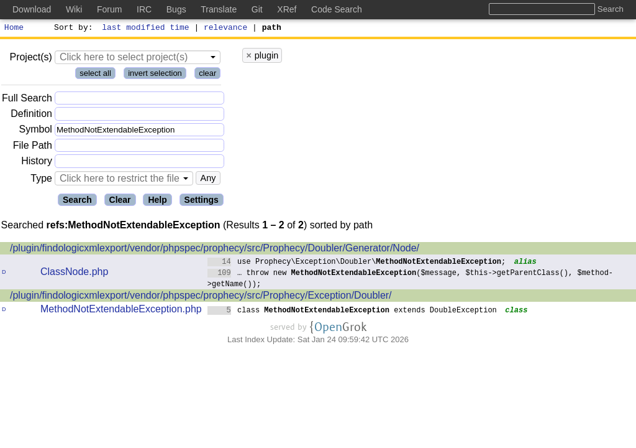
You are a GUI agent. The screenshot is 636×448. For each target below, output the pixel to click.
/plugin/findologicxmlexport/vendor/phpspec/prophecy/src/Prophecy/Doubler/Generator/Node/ (214, 250)
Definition (31, 115)
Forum (109, 9)
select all (95, 75)
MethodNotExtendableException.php (121, 311)
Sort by (72, 28)
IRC (144, 9)
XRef (286, 9)
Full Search (27, 100)
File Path (32, 147)
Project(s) (30, 59)
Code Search (336, 9)
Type (41, 180)
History (36, 162)
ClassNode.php (74, 273)
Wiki (74, 9)
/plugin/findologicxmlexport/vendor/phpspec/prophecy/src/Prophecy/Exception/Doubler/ (201, 297)
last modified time (145, 28)
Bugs (176, 9)
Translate (219, 9)
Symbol (35, 131)
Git (257, 9)
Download (31, 9)
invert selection (155, 75)
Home (14, 28)
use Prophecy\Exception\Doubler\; (356, 263)
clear (207, 75)
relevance (226, 28)
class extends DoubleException (352, 311)
